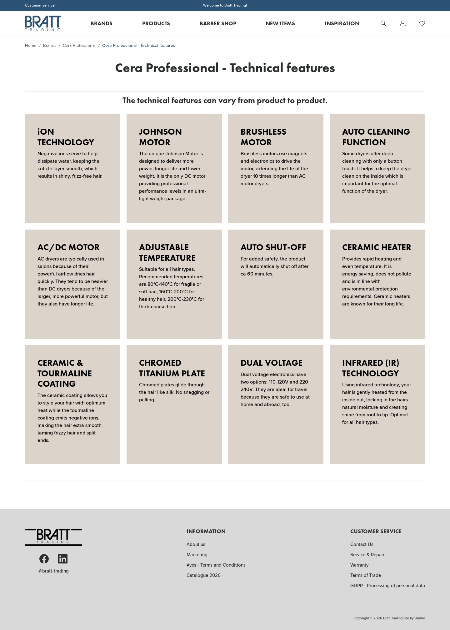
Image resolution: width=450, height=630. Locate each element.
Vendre (419, 618)
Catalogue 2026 (204, 575)
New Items (280, 23)
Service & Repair (367, 555)
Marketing (197, 555)
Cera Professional (79, 45)
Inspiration (342, 23)
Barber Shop (218, 23)
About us (196, 544)
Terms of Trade (365, 575)
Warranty (359, 565)
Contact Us (361, 544)
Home (31, 45)
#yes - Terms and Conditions (216, 565)
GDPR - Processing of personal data (387, 585)
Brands (101, 23)
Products (156, 23)
